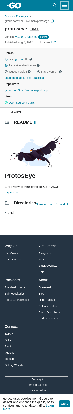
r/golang (10, 352)
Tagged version (18, 71)
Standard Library (15, 287)
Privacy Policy (37, 390)
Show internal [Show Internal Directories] (44, 204)
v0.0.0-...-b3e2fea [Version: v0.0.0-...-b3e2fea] (21, 36)
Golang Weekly (14, 365)
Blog (41, 293)
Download (45, 287)
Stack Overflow (48, 265)
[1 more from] (5, 212)
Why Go (11, 246)
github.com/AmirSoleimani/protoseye (27, 21)
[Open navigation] (64, 5)
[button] (6, 59)
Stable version (49, 71)
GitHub (9, 340)
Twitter (9, 334)
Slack (8, 346)
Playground (46, 253)
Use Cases (11, 253)
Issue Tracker (47, 299)
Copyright (37, 379)
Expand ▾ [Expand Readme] (11, 192)
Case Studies (13, 259)
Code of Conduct (49, 318)
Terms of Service (37, 384)
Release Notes (48, 306)
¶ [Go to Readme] (34, 122)
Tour (41, 259)
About (43, 280)
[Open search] (54, 5)
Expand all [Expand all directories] (62, 204)
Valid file (18, 59)
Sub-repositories (15, 293)
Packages (12, 280)
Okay (64, 403)
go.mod (19, 59)
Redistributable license (22, 65)
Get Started (48, 246)
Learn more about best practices (24, 77)
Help (41, 271)
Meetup (9, 358)
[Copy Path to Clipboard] (52, 21)
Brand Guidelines (49, 312)
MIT (53, 42)
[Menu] (36, 112)
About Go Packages (17, 299)
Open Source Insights (20, 102)
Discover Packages (16, 16)
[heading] (16, 5)
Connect (11, 327)
